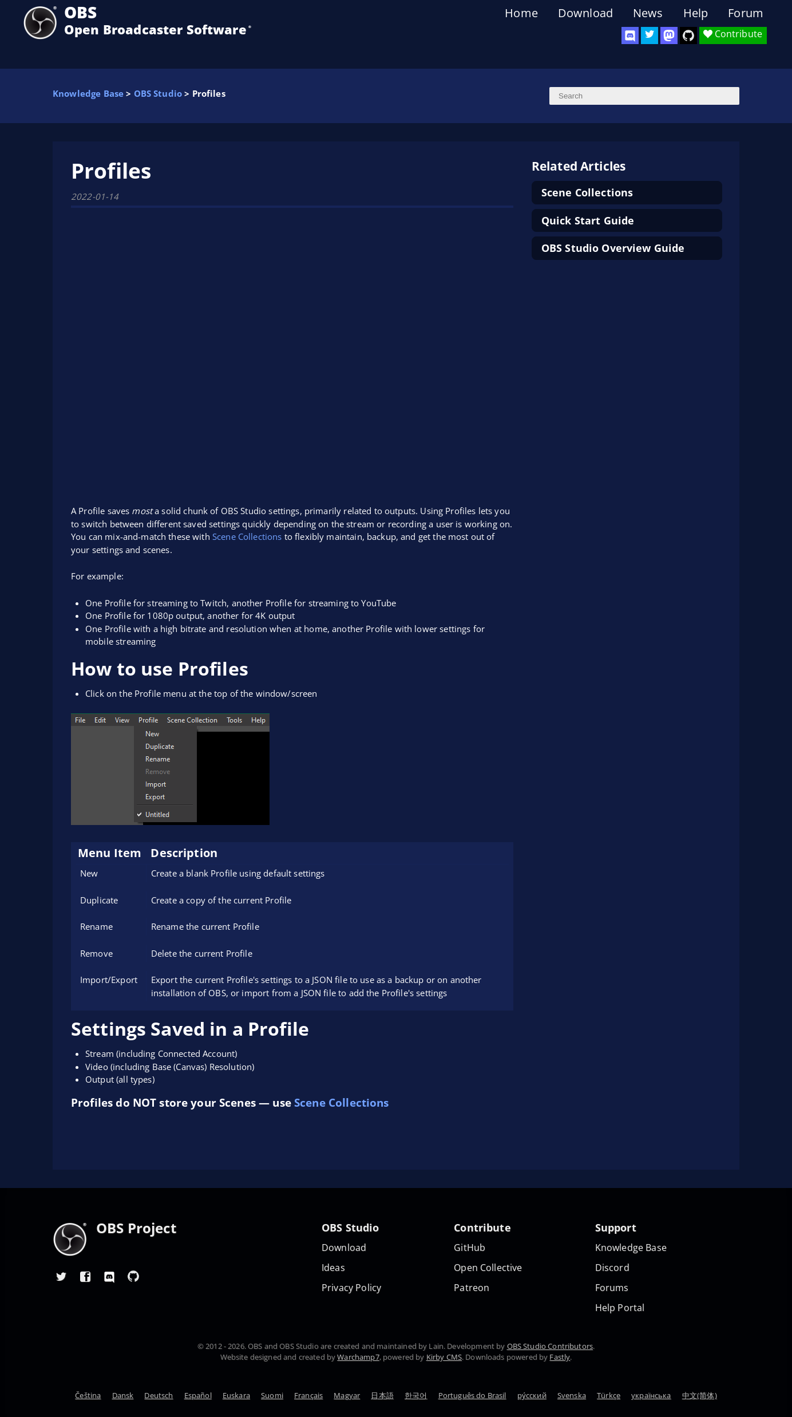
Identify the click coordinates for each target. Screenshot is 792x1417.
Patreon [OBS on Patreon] (471, 1287)
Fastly (559, 1357)
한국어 (416, 1395)
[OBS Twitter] (649, 35)
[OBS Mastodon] (669, 35)
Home (521, 13)
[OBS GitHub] (133, 1276)
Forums (612, 1287)
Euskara (236, 1395)
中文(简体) (699, 1395)
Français (308, 1395)
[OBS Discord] (630, 35)
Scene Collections (247, 536)
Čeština (88, 1395)
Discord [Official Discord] (612, 1267)
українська (651, 1395)
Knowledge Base (88, 93)
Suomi (272, 1395)
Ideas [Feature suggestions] (333, 1267)
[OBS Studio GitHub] (688, 35)
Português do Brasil (472, 1395)
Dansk (123, 1395)
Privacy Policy (351, 1287)
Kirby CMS (444, 1357)
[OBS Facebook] (85, 1276)
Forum (745, 13)
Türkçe (608, 1395)
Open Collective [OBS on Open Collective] (488, 1267)
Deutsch (158, 1395)
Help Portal (620, 1307)
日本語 (382, 1395)
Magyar (347, 1395)
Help (695, 13)
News (648, 13)
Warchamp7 (358, 1357)
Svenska (571, 1395)
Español (198, 1395)
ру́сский (532, 1395)
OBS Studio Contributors (550, 1346)
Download (585, 13)
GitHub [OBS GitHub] (469, 1247)
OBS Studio (158, 93)
